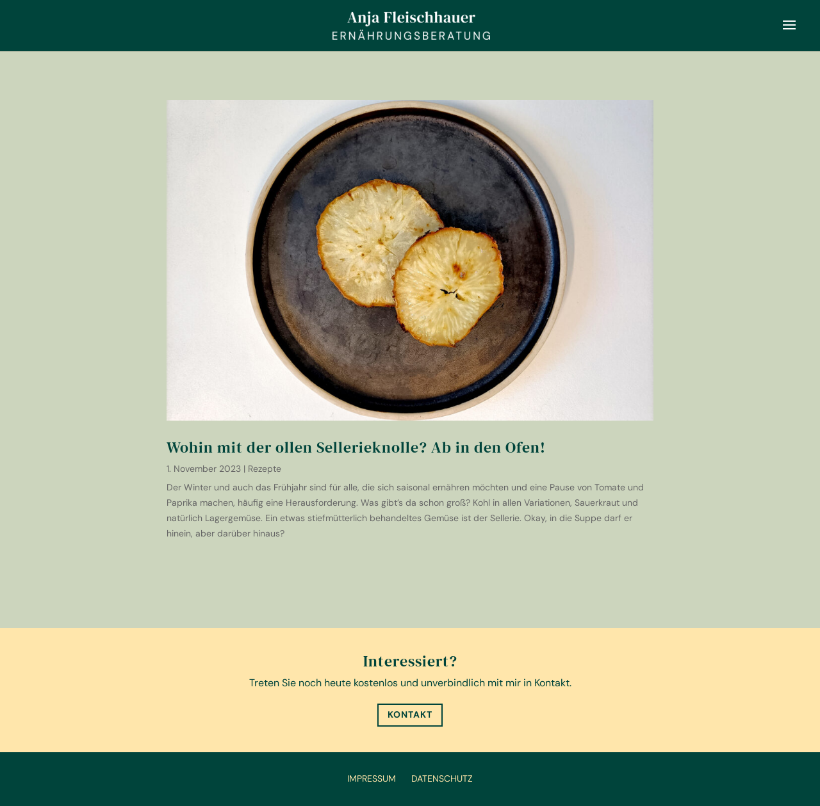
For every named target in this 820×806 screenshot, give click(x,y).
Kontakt (410, 714)
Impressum (371, 778)
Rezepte (264, 468)
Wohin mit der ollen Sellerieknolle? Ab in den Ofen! (356, 447)
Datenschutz (442, 778)
